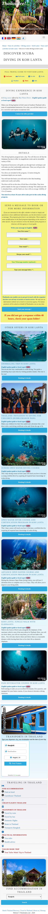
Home (4, 46)
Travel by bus (10, 817)
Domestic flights (11, 820)
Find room (20, 76)
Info (34, 81)
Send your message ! (24, 309)
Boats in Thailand (11, 824)
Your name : (24, 241)
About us (36, 910)
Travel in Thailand (26, 910)
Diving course (25, 46)
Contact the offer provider (24, 114)
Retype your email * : (24, 256)
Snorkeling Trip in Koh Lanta (18, 364)
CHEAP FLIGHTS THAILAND (14, 803)
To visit (31, 76)
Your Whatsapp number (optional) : (24, 264)
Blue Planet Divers (25, 98)
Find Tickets (15, 763)
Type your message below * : (24, 282)
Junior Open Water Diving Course (20, 468)
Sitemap (43, 910)
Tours (25, 81)
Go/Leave (8, 76)
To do (41, 76)
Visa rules (8, 838)
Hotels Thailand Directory (10, 910)
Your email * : (24, 249)
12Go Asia (15, 775)
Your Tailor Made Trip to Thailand (17, 852)
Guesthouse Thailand (13, 796)
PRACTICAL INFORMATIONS (14, 835)
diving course (7, 98)
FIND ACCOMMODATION (12, 789)
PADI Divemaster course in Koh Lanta (23, 683)
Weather (15, 81)
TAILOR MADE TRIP (10, 849)
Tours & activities (14, 46)
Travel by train (10, 813)
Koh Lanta (35, 46)
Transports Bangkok (12, 828)
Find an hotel (10, 792)
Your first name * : (24, 233)
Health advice (10, 842)
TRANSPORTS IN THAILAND (14, 810)
